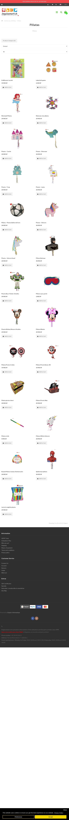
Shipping (4, 545)
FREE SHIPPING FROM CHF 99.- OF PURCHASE (34, 1)
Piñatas (19, 21)
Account (4, 565)
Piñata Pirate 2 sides (8, 365)
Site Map (4, 590)
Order (3, 570)
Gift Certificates (6, 583)
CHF (66, 4)
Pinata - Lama (40, 187)
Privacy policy (5, 552)
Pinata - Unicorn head (8, 258)
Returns (3, 568)
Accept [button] (51, 817)
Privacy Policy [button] (58, 813)
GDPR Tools (5, 538)
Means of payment (6, 548)
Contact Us (4, 563)
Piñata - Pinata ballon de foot (10, 222)
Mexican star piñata (42, 116)
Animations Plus (6, 541)
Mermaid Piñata (6, 116)
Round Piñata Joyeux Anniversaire (12, 471)
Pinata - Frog (5, 187)
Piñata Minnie (40, 329)
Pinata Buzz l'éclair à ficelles (10, 294)
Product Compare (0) (9, 40)
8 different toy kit (7, 80)
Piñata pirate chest (7, 400)
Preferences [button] (18, 817)
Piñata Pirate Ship (41, 400)
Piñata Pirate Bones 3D (43, 365)
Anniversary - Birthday (10, 21)
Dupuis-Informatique (13, 612)
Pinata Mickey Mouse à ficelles (11, 329)
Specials (3, 586)
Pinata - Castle (6, 151)
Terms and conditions (7, 550)
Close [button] (65, 810)
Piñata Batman (40, 258)
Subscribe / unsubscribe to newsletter (12, 588)
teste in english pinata (8, 507)
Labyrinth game (41, 80)
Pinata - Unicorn (41, 222)
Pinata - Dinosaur (41, 151)
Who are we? (5, 543)
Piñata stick (5, 436)
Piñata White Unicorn (43, 436)
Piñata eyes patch (41, 294)
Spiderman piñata (41, 471)
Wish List (4, 573)
